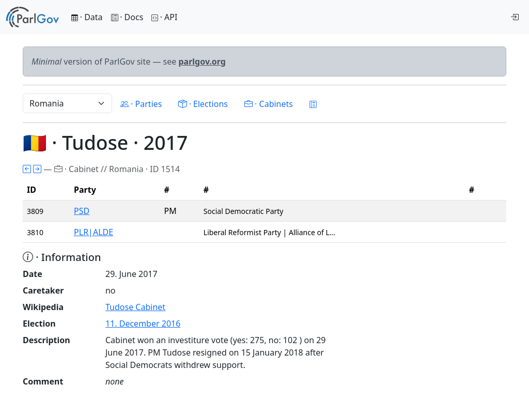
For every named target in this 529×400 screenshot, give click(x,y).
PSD (81, 211)
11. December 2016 (142, 323)
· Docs (127, 17)
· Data (87, 17)
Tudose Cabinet (135, 307)
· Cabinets (268, 104)
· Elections (202, 104)
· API (164, 17)
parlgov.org (202, 61)
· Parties (141, 104)
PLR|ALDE (93, 232)
